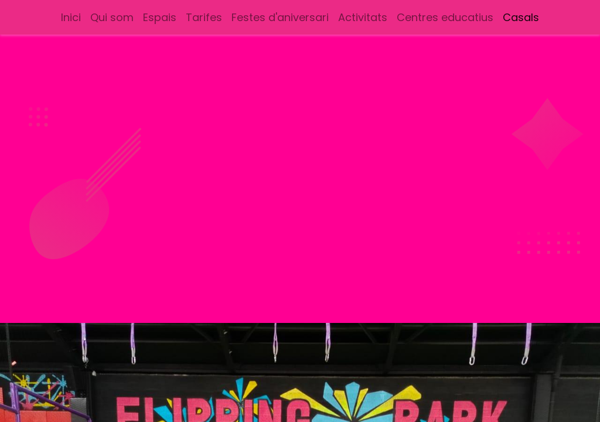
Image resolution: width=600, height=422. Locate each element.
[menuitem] (71, 17)
